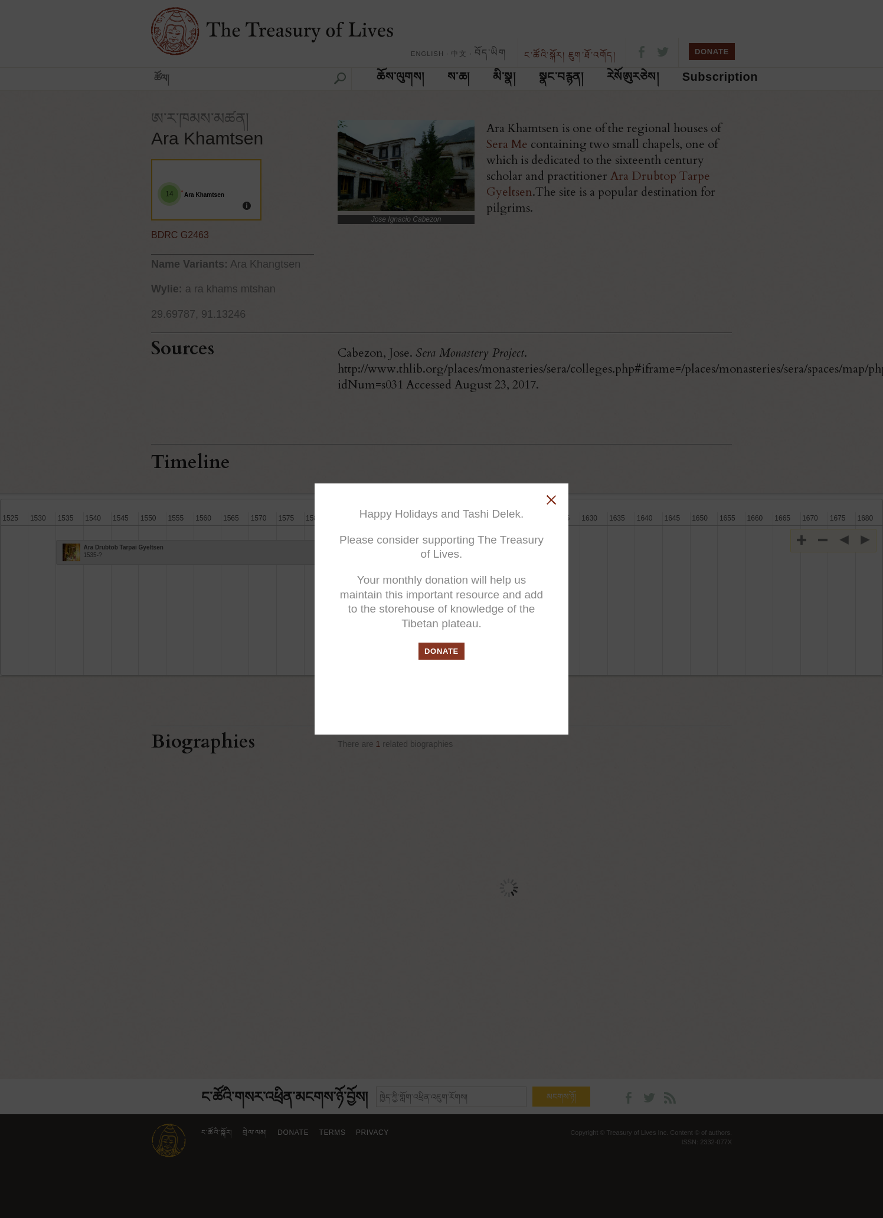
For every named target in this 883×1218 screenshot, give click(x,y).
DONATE (441, 651)
